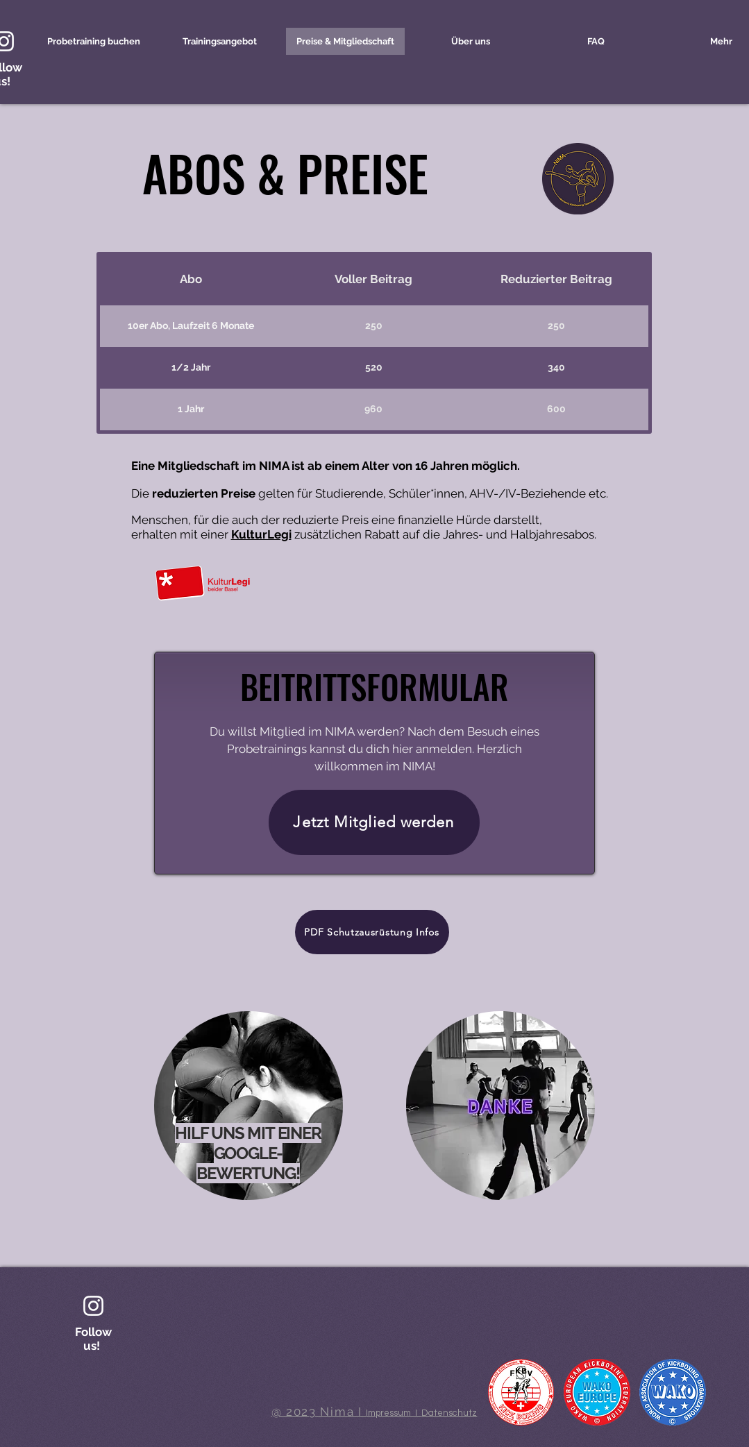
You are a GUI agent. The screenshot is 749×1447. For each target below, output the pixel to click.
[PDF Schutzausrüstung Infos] (372, 932)
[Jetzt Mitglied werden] (374, 822)
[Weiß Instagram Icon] (93, 1305)
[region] (254, 1122)
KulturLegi (261, 534)
